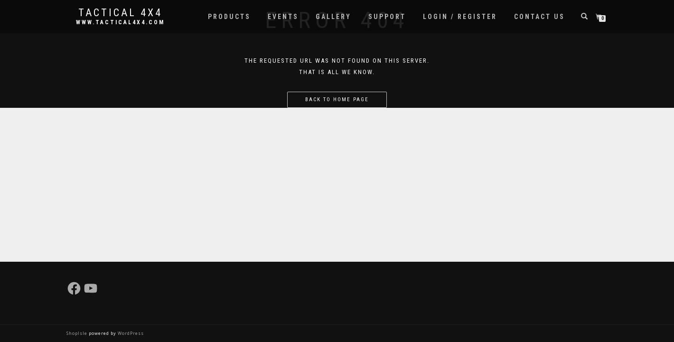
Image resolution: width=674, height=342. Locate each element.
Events (283, 16)
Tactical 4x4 (120, 13)
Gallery (333, 16)
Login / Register (460, 16)
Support (387, 16)
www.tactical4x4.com (120, 22)
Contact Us (539, 16)
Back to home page (337, 99)
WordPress (130, 333)
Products (229, 16)
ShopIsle (77, 333)
